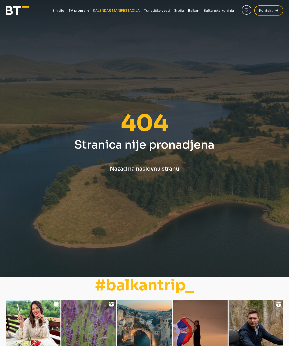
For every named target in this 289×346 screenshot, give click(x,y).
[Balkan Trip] (17, 10)
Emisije (58, 10)
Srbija (179, 10)
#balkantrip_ (144, 285)
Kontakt (268, 10)
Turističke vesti (157, 10)
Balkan (193, 10)
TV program (78, 10)
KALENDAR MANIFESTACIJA (116, 10)
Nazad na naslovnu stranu (144, 168)
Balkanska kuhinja (219, 10)
